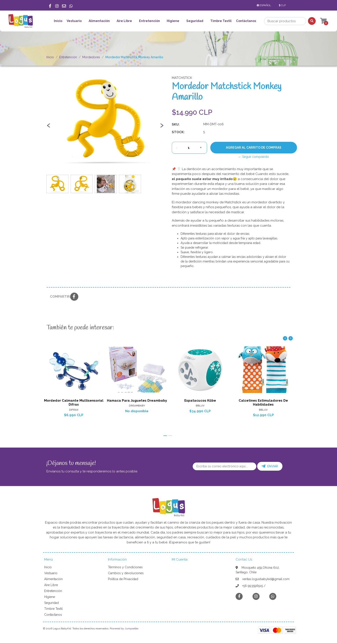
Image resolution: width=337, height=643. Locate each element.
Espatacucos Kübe (200, 401)
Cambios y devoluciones (126, 573)
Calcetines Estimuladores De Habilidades (263, 402)
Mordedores (91, 57)
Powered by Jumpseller (124, 628)
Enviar (270, 466)
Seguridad (194, 21)
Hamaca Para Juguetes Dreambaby (137, 401)
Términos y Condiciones (125, 567)
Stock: (178, 132)
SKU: (175, 124)
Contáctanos (246, 21)
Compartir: (58, 297)
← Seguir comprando (253, 156)
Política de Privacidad (123, 579)
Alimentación (99, 21)
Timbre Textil (221, 21)
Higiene (173, 21)
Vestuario (74, 21)
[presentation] (48, 127)
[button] (265, 5)
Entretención (149, 21)
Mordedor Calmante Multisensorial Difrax (73, 402)
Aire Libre (124, 21)
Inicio (58, 21)
